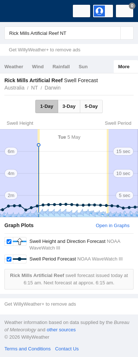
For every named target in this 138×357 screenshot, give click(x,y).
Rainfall (61, 66)
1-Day (46, 106)
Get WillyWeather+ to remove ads (44, 49)
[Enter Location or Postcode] (69, 33)
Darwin (53, 88)
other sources (61, 329)
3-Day (69, 106)
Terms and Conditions (27, 348)
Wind (38, 66)
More (124, 66)
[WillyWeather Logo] (16, 11)
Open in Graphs (113, 225)
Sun (83, 66)
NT (34, 88)
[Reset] (114, 33)
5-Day (91, 106)
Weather (13, 66)
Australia (14, 88)
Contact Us (67, 348)
